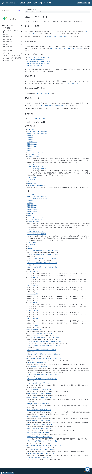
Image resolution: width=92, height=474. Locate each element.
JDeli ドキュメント (7, 25)
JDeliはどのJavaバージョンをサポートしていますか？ (66, 48)
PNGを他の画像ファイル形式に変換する (39, 393)
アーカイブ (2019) (32, 277)
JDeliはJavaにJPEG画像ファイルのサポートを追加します (44, 354)
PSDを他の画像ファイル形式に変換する (39, 397)
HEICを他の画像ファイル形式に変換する (39, 437)
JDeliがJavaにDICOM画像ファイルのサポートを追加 (43, 374)
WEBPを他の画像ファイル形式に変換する (39, 389)
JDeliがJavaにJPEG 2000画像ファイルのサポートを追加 (44, 341)
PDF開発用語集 (82, 2)
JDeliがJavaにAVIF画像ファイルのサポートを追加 (42, 441)
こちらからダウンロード (73, 83)
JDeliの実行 (31, 129)
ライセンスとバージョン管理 (36, 166)
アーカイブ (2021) (32, 294)
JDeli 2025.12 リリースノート (36, 118)
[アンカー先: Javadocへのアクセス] (47, 88)
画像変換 (30, 135)
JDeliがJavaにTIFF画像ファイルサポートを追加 (41, 258)
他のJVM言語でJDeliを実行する (36, 185)
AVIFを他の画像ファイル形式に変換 (38, 416)
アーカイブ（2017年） (34, 325)
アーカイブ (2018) (32, 271)
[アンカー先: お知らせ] (35, 113)
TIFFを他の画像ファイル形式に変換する (39, 410)
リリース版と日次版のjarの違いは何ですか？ (54, 105)
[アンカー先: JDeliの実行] (37, 41)
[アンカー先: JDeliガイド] (37, 76)
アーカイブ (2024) (32, 319)
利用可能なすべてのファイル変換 (37, 366)
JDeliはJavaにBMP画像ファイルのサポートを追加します (44, 445)
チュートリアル (32, 177)
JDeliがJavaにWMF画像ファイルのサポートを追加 (42, 254)
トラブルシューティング (34, 154)
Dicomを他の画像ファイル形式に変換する (39, 424)
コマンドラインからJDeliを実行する (38, 57)
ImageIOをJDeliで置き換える (36, 65)
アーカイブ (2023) (32, 310)
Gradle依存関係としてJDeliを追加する (38, 63)
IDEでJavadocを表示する (35, 329)
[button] (89, 3)
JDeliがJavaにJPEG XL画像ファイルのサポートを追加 (43, 345)
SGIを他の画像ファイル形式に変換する (39, 403)
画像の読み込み (32, 140)
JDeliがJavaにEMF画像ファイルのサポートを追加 (42, 379)
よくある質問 (31, 179)
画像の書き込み (32, 144)
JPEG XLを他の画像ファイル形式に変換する (40, 453)
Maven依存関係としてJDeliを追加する (38, 61)
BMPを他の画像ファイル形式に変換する (39, 420)
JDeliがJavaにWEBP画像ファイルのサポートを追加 (42, 250)
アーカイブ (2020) (32, 285)
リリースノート (32, 164)
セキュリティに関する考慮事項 (12, 58)
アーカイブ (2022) (32, 302)
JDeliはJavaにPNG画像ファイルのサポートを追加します (44, 358)
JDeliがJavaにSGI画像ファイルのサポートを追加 (42, 263)
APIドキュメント (32, 183)
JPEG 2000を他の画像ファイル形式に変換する (41, 449)
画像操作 (30, 148)
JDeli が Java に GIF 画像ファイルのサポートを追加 (42, 333)
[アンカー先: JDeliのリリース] (41, 98)
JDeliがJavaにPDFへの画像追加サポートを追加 (41, 350)
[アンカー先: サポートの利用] (41, 26)
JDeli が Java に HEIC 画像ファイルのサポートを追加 (43, 337)
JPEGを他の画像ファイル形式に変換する (39, 457)
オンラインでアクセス (42, 93)
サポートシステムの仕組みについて (57, 36)
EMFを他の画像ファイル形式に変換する (39, 428)
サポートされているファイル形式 (37, 131)
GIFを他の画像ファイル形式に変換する (39, 432)
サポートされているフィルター (36, 152)
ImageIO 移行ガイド (9, 50)
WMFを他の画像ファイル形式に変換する (39, 383)
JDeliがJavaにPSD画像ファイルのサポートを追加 (42, 267)
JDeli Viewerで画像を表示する (36, 59)
